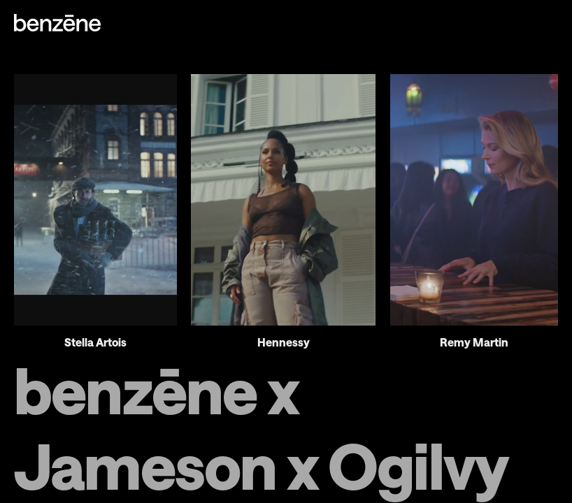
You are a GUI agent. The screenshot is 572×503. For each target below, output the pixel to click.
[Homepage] (57, 24)
